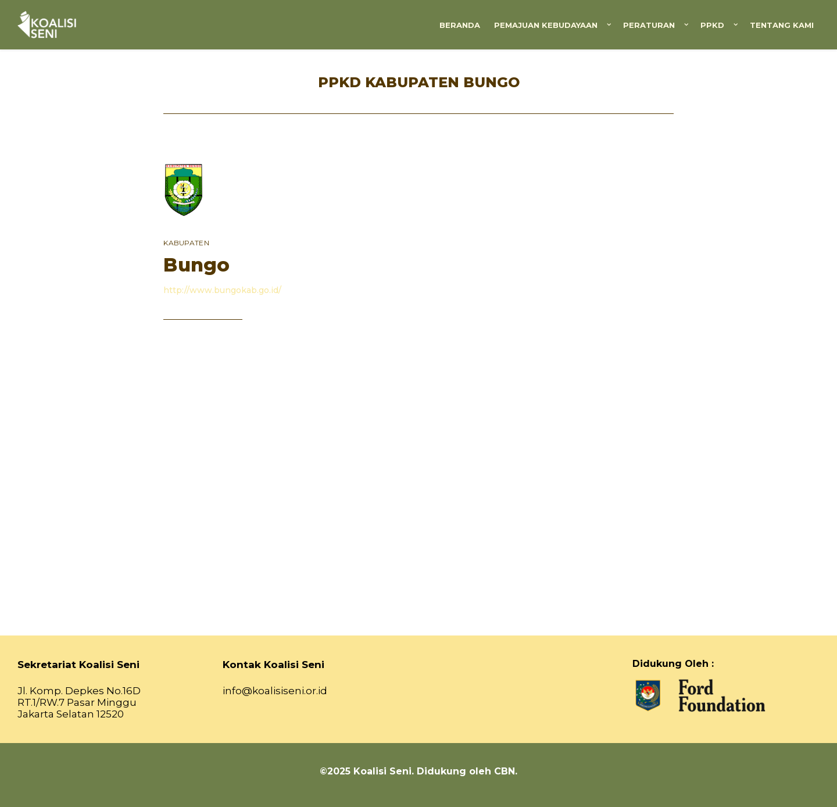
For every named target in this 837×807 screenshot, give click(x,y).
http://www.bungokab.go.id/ (222, 290)
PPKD (712, 25)
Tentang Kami (782, 25)
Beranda (459, 25)
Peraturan (649, 25)
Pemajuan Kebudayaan (546, 25)
